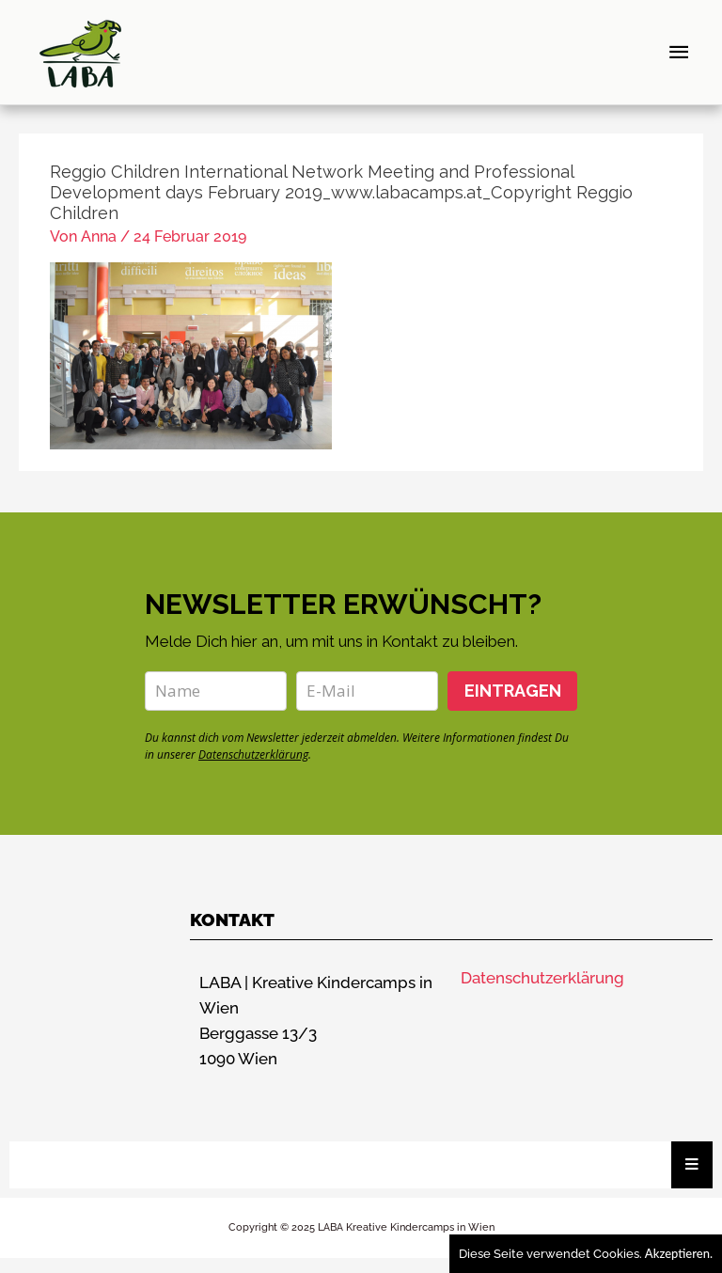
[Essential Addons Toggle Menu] (692, 1178)
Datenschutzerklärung (253, 769)
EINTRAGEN (512, 705)
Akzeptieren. (679, 1253)
